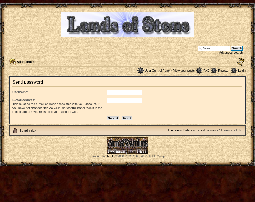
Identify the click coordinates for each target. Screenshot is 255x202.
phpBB (110, 156)
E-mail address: (23, 100)
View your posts (184, 70)
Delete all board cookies (199, 130)
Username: (20, 92)
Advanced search (231, 52)
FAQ (206, 70)
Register (223, 70)
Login (242, 70)
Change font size (241, 62)
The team (174, 130)
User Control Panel (158, 70)
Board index (25, 61)
